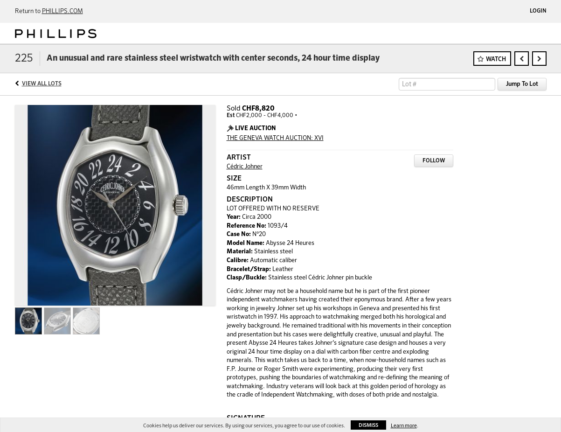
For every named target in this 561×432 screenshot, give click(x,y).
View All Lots (42, 84)
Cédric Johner (245, 167)
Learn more (404, 425)
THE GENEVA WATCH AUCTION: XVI (275, 138)
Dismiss (368, 425)
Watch (496, 59)
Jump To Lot (522, 84)
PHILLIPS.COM (62, 11)
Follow (433, 161)
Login (538, 11)
